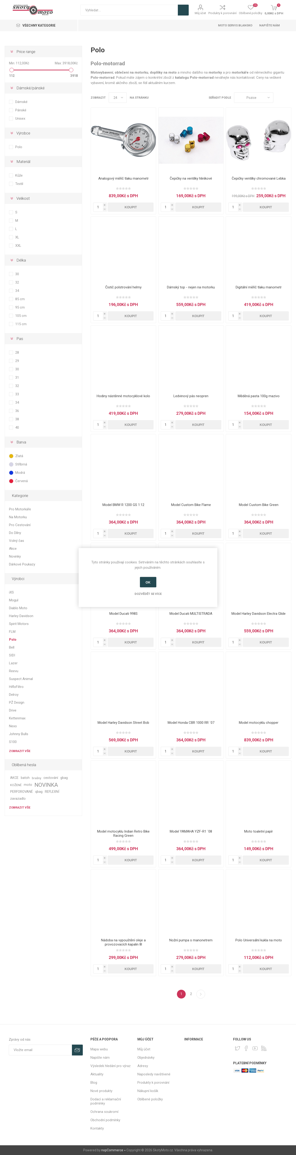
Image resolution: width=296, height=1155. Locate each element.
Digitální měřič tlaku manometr (259, 287)
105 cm (21, 316)
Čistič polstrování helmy (123, 287)
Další (200, 994)
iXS (11, 592)
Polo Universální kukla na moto (258, 940)
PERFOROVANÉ (21, 792)
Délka (21, 260)
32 (17, 282)
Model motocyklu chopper (258, 723)
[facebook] (246, 1048)
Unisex (20, 118)
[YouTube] (255, 1048)
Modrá (20, 473)
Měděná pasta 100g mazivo (259, 396)
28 (17, 352)
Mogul (13, 600)
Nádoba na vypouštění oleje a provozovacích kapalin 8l (123, 942)
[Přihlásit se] (40, 1050)
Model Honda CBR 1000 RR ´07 (191, 723)
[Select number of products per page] (118, 97)
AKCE (14, 778)
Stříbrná (21, 464)
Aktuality (96, 1074)
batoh (25, 778)
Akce (13, 548)
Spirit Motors (19, 624)
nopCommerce (112, 1150)
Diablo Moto (18, 608)
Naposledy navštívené (153, 1074)
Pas (19, 338)
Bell (11, 647)
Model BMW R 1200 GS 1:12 (123, 505)
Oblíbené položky (150, 1099)
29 (17, 361)
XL (17, 237)
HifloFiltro (16, 687)
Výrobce (23, 133)
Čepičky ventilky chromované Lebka (259, 178)
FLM (12, 632)
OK (148, 582)
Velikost (23, 198)
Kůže (19, 175)
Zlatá (19, 456)
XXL (18, 245)
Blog (93, 1082)
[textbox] (129, 10)
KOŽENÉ (16, 785)
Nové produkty (101, 1091)
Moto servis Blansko (235, 25)
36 (17, 411)
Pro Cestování (20, 525)
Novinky (15, 556)
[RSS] (264, 1048)
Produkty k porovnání (222, 13)
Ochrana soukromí (104, 1112)
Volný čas (16, 541)
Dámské (21, 102)
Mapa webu (99, 1049)
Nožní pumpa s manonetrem (191, 940)
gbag (64, 778)
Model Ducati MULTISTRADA (191, 614)
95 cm (20, 307)
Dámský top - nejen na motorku (191, 287)
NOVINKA (46, 785)
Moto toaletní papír (258, 831)
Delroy (13, 695)
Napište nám (269, 25)
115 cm (21, 324)
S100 (13, 742)
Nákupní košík (147, 1091)
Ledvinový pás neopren (190, 396)
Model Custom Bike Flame (191, 505)
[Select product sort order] (253, 97)
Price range (25, 51)
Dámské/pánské (30, 88)
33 (17, 394)
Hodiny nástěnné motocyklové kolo (123, 396)
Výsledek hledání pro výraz (110, 1066)
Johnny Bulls (18, 734)
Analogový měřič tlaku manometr (123, 178)
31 (17, 377)
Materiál (23, 161)
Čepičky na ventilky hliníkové (191, 178)
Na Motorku (18, 517)
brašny (36, 778)
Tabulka (279, 97)
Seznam (287, 97)
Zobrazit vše (19, 751)
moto (28, 785)
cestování (50, 778)
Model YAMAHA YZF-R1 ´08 (191, 831)
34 (17, 291)
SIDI (12, 655)
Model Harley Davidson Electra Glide (258, 614)
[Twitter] (237, 1048)
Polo (18, 147)
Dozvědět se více (148, 594)
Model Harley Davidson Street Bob (123, 723)
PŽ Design (16, 702)
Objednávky (145, 1057)
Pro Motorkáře (20, 509)
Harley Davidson (21, 616)
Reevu (13, 671)
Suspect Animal (21, 679)
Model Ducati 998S (123, 614)
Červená (21, 481)
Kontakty (97, 1128)
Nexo (13, 726)
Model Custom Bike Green (258, 505)
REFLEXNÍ (52, 792)
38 (17, 419)
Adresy (142, 1066)
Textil (19, 184)
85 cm (20, 299)
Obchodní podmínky (105, 1120)
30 (17, 274)
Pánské (20, 110)
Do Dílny (15, 533)
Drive (12, 710)
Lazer (13, 663)
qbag (39, 792)
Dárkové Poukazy (22, 564)
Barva (21, 442)
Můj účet (200, 13)
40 (17, 427)
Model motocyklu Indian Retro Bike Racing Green (123, 833)
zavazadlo (18, 799)
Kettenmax (17, 718)
